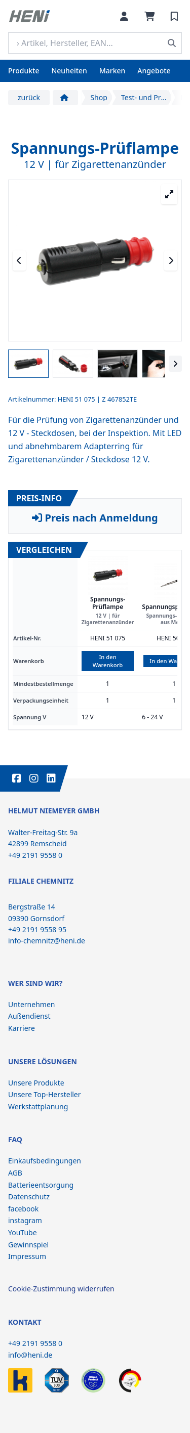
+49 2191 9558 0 (35, 1343)
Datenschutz (29, 1196)
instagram (25, 1220)
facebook (23, 1208)
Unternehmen (31, 1004)
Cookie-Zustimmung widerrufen (61, 1288)
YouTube (22, 1232)
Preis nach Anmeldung (95, 518)
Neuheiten (69, 70)
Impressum (27, 1256)
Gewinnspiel (28, 1244)
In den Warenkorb (108, 661)
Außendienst (29, 1016)
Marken (112, 70)
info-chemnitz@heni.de (46, 940)
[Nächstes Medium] (170, 260)
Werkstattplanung (38, 1106)
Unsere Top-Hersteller (44, 1094)
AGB (15, 1173)
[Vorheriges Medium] (19, 260)
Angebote (153, 70)
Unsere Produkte (36, 1083)
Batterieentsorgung (40, 1185)
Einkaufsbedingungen (44, 1160)
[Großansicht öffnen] (169, 194)
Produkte (23, 70)
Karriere (21, 1028)
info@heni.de (30, 1355)
